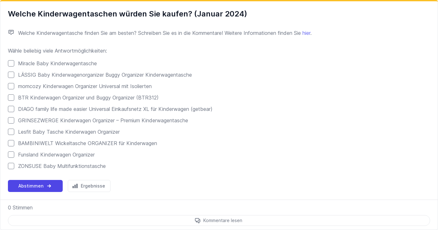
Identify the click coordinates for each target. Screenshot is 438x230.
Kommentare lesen (222, 220)
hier (306, 33)
